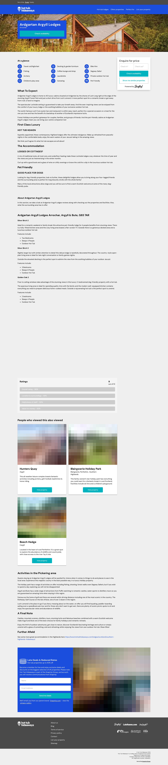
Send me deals (45, 696)
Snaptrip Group (146, 761)
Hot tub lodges (103, 9)
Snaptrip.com (55, 701)
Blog (52, 726)
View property (42, 490)
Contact (54, 736)
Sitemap (54, 743)
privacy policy (25, 703)
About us (54, 723)
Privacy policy (56, 733)
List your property (143, 9)
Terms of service (57, 729)
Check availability (42, 33)
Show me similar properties (134, 80)
